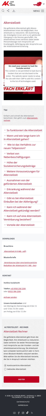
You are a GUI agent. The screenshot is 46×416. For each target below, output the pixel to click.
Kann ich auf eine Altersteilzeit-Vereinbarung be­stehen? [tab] (22, 217)
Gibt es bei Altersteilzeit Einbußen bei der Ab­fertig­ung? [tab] (21, 199)
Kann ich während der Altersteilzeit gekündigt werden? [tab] (22, 208)
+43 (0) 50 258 (28, 397)
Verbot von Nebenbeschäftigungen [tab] (17, 155)
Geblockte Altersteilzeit (16, 369)
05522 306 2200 (14, 291)
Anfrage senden (10, 297)
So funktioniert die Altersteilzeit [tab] (23, 130)
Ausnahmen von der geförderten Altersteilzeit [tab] (18, 182)
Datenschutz (23, 402)
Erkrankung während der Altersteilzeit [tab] (19, 191)
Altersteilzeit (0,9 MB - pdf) (15, 251)
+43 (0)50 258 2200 (18, 288)
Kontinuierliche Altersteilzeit (19, 365)
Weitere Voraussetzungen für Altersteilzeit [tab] (22, 173)
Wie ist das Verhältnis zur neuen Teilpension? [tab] (20, 146)
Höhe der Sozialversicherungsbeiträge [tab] (19, 164)
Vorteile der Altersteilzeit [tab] (19, 225)
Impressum (23, 405)
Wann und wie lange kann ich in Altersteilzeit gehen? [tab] (22, 137)
